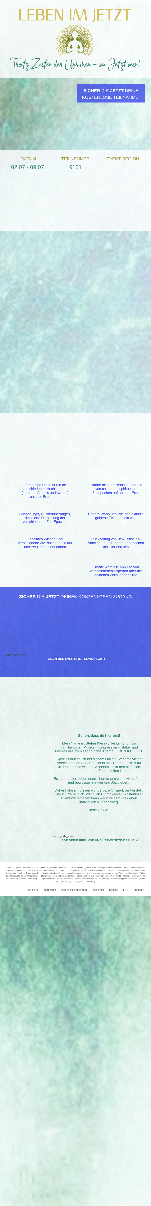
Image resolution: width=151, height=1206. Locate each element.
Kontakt (113, 1058)
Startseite (32, 1058)
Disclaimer (98, 1058)
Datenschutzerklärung (74, 1058)
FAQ (125, 1058)
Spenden (138, 1058)
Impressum (49, 1058)
